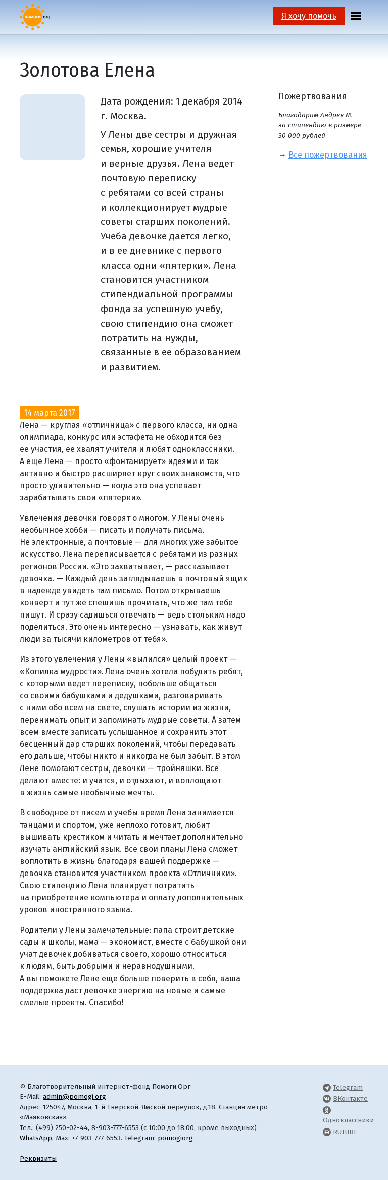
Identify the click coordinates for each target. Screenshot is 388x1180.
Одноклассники (348, 1120)
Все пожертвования (327, 155)
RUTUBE (345, 1131)
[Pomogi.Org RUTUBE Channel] (327, 1131)
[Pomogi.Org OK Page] (327, 1110)
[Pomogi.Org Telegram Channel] (327, 1087)
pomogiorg (175, 1138)
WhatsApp (36, 1138)
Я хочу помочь (308, 16)
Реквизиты (38, 1158)
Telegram (348, 1087)
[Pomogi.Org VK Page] (327, 1098)
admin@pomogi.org (74, 1096)
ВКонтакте (350, 1098)
